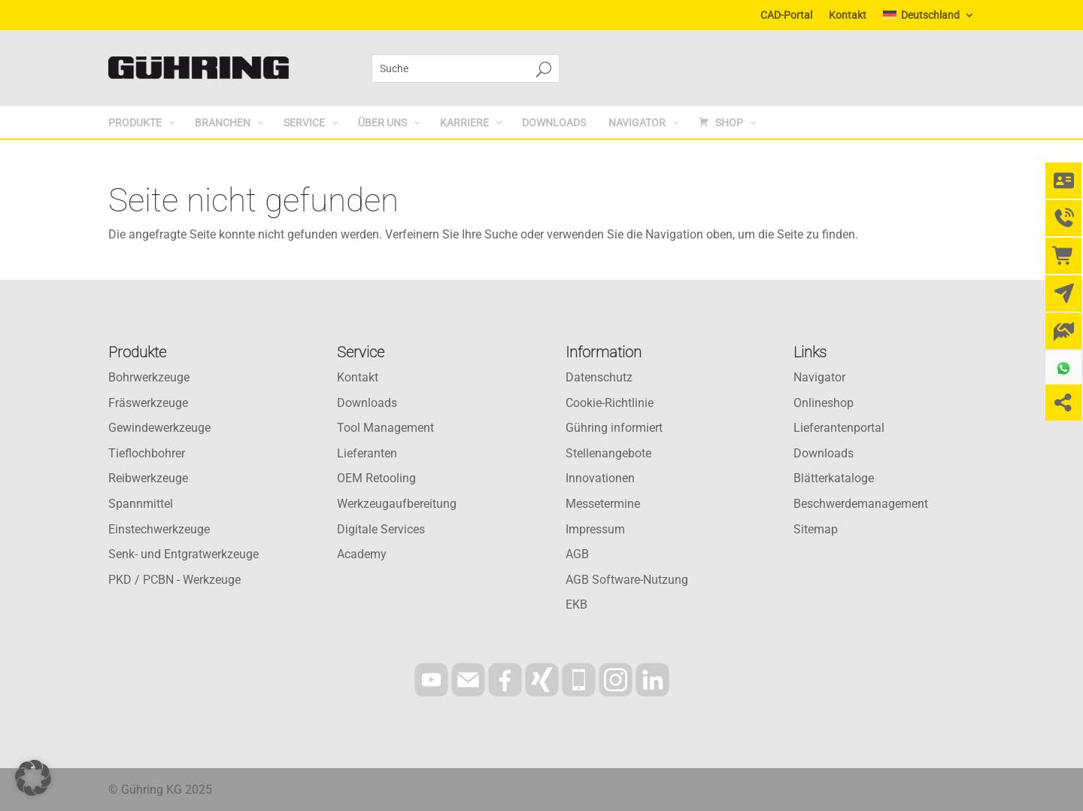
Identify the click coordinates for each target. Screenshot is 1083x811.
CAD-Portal (786, 15)
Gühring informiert (614, 428)
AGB (577, 554)
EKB (576, 604)
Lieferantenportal (838, 428)
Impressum (595, 529)
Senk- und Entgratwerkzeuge (183, 554)
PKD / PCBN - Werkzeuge (174, 580)
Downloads (367, 403)
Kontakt (847, 15)
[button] (33, 778)
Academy (362, 554)
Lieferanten (367, 453)
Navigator (819, 377)
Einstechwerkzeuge (159, 529)
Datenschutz (599, 377)
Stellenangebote (608, 453)
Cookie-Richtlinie (610, 403)
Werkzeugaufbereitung (397, 504)
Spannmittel (140, 504)
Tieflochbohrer (146, 453)
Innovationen (600, 478)
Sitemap (815, 529)
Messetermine (603, 504)
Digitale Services (381, 529)
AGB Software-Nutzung (627, 580)
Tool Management (385, 428)
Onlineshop (823, 403)
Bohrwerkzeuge (149, 377)
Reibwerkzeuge (148, 478)
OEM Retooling (376, 478)
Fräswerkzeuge (148, 403)
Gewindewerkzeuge (159, 428)
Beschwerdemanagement (860, 504)
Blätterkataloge (833, 478)
